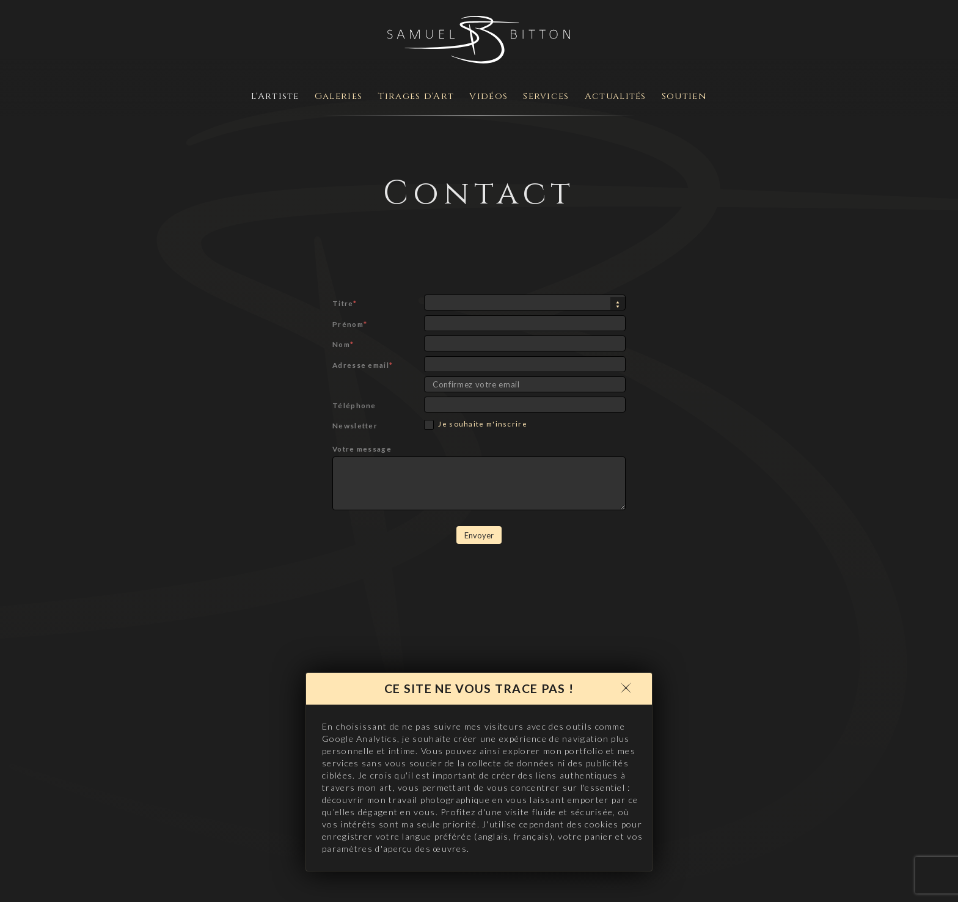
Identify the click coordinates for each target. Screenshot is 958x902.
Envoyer (479, 535)
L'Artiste (275, 96)
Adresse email (362, 365)
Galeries (338, 96)
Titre (344, 303)
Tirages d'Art (416, 96)
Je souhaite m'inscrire (475, 424)
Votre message (362, 448)
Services (546, 96)
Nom (343, 344)
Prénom (349, 324)
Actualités (615, 96)
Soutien (684, 96)
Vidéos (488, 96)
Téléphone (354, 405)
